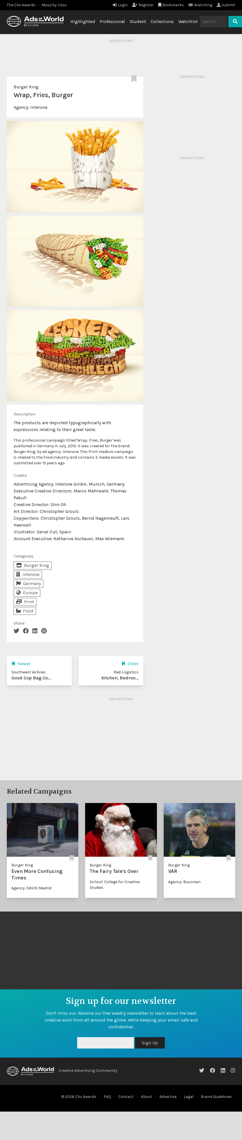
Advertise (167, 1096)
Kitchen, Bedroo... (120, 678)
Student (138, 21)
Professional (112, 21)
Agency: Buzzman (184, 881)
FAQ (107, 1096)
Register (143, 5)
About (146, 1096)
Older (130, 663)
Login (120, 5)
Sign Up (150, 1042)
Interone (38, 107)
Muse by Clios (54, 5)
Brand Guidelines (216, 1096)
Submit (226, 5)
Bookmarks (171, 5)
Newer (21, 663)
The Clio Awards (21, 5)
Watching (200, 5)
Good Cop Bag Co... (31, 678)
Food (24, 610)
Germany (28, 583)
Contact (126, 1096)
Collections (162, 21)
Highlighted (82, 21)
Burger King (26, 87)
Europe (27, 592)
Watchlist (188, 21)
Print (25, 601)
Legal (188, 1096)
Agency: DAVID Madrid (31, 888)
